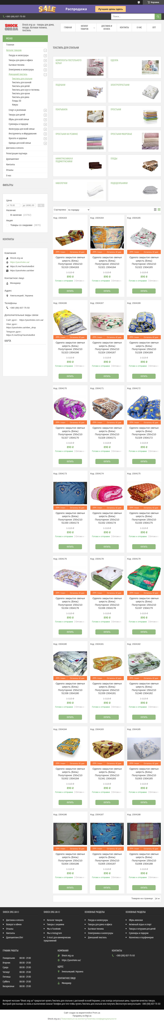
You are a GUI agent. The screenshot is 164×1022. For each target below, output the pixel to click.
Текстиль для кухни (21, 93)
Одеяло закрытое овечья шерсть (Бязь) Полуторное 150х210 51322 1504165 (143, 262)
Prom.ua (96, 1013)
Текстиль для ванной (21, 82)
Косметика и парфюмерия (141, 937)
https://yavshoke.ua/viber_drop (21, 327)
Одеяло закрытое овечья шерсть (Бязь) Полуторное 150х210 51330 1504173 (70, 518)
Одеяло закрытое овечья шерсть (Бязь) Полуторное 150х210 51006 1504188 (143, 859)
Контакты (124, 27)
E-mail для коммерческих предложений (57, 939)
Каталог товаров (84, 27)
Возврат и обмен (14, 924)
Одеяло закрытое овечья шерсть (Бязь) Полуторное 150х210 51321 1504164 (107, 262)
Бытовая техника (16, 65)
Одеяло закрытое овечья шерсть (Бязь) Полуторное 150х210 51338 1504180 (70, 688)
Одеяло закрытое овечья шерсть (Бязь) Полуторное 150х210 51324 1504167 (107, 347)
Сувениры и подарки (18, 124)
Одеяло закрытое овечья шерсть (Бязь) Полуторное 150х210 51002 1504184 (70, 773)
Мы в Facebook (54, 929)
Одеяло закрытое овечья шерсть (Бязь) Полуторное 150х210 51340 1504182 (143, 688)
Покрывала (61, 109)
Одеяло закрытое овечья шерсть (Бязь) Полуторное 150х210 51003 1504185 (143, 773)
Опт (154, 27)
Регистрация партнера (16, 153)
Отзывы (9, 170)
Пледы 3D (16, 101)
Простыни (116, 109)
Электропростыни (120, 85)
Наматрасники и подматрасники (64, 160)
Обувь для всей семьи (19, 119)
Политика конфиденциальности (101, 1019)
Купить (70, 291)
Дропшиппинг (12, 159)
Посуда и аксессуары (19, 55)
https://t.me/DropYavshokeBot (20, 335)
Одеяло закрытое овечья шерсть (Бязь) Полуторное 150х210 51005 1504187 (107, 859)
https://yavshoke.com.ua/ (31, 320)
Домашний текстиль (18, 74)
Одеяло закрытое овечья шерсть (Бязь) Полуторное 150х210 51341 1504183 (107, 773)
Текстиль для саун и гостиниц (25, 90)
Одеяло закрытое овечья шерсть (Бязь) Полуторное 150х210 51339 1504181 (107, 688)
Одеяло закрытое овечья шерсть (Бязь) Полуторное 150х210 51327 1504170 (70, 432)
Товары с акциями (55, 924)
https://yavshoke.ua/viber (22, 270)
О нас (139, 27)
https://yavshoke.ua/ (19, 262)
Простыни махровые (121, 134)
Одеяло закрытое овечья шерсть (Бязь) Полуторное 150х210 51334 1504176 (70, 603)
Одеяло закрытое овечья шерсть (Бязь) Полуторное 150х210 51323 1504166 (70, 347)
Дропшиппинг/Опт (14, 937)
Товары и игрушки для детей (142, 929)
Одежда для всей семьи (20, 143)
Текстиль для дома (20, 97)
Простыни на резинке (67, 134)
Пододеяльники (119, 183)
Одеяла (114, 60)
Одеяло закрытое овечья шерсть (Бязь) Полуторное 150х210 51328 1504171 (107, 432)
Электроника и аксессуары (21, 69)
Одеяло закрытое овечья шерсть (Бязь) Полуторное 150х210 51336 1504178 (107, 603)
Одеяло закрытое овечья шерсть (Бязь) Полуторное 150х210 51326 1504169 (143, 347)
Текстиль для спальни (22, 78)
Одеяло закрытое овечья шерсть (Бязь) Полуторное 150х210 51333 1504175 (143, 518)
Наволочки (61, 183)
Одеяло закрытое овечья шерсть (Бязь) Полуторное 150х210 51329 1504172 (143, 432)
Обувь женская (136, 920)
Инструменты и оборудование (22, 133)
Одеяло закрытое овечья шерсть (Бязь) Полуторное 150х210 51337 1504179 (143, 603)
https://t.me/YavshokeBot (22, 266)
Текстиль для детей (21, 86)
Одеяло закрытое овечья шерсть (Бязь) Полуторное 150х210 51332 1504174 (107, 518)
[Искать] (158, 17)
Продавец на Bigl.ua (82, 1016)
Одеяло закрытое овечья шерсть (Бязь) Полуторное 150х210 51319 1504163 (70, 262)
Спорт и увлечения (17, 110)
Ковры (15, 104)
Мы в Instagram (54, 933)
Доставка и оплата (106, 27)
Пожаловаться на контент (73, 1019)
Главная (68, 27)
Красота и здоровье (18, 138)
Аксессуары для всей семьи (21, 129)
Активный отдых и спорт (140, 924)
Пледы (114, 158)
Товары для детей (17, 114)
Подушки (60, 85)
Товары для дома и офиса (21, 60)
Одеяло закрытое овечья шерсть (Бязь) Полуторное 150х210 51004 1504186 (70, 859)
